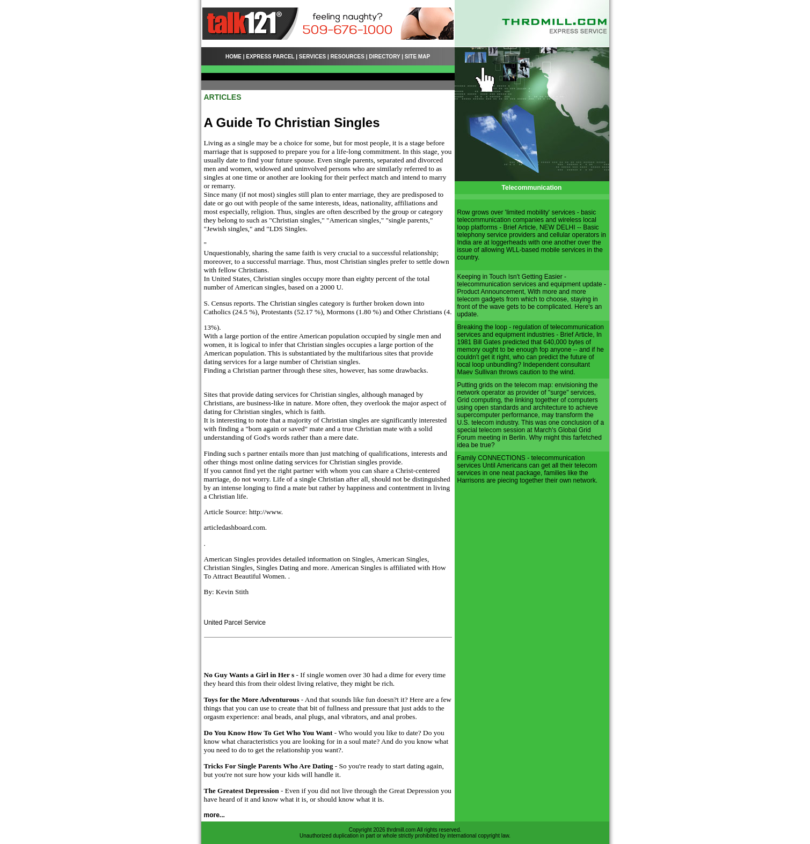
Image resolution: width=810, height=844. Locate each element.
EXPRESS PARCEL (270, 57)
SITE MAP (417, 57)
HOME (233, 57)
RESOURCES (347, 57)
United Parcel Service (235, 622)
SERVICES (312, 57)
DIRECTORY (384, 57)
